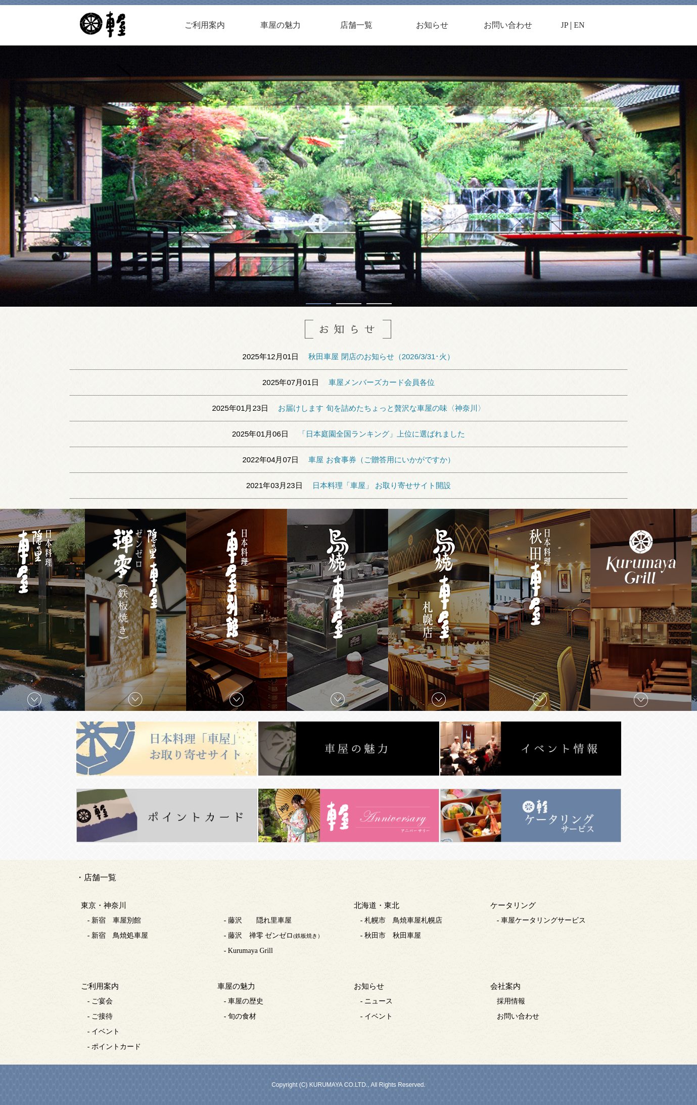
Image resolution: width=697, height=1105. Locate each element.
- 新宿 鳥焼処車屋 (117, 935)
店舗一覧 (356, 25)
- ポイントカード (114, 1046)
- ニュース (376, 1001)
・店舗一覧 (96, 877)
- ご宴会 (100, 1001)
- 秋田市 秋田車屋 (390, 935)
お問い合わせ (508, 25)
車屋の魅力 (280, 25)
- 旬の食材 (240, 1016)
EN (579, 25)
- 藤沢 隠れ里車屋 (258, 920)
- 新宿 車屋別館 (114, 920)
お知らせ (432, 25)
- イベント (103, 1031)
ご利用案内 (204, 25)
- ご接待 (100, 1016)
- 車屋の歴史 (243, 1001)
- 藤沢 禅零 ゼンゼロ (273, 935)
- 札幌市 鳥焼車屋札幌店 (401, 920)
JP (565, 25)
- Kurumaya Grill (248, 950)
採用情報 (511, 1001)
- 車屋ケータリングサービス (541, 920)
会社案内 (505, 986)
